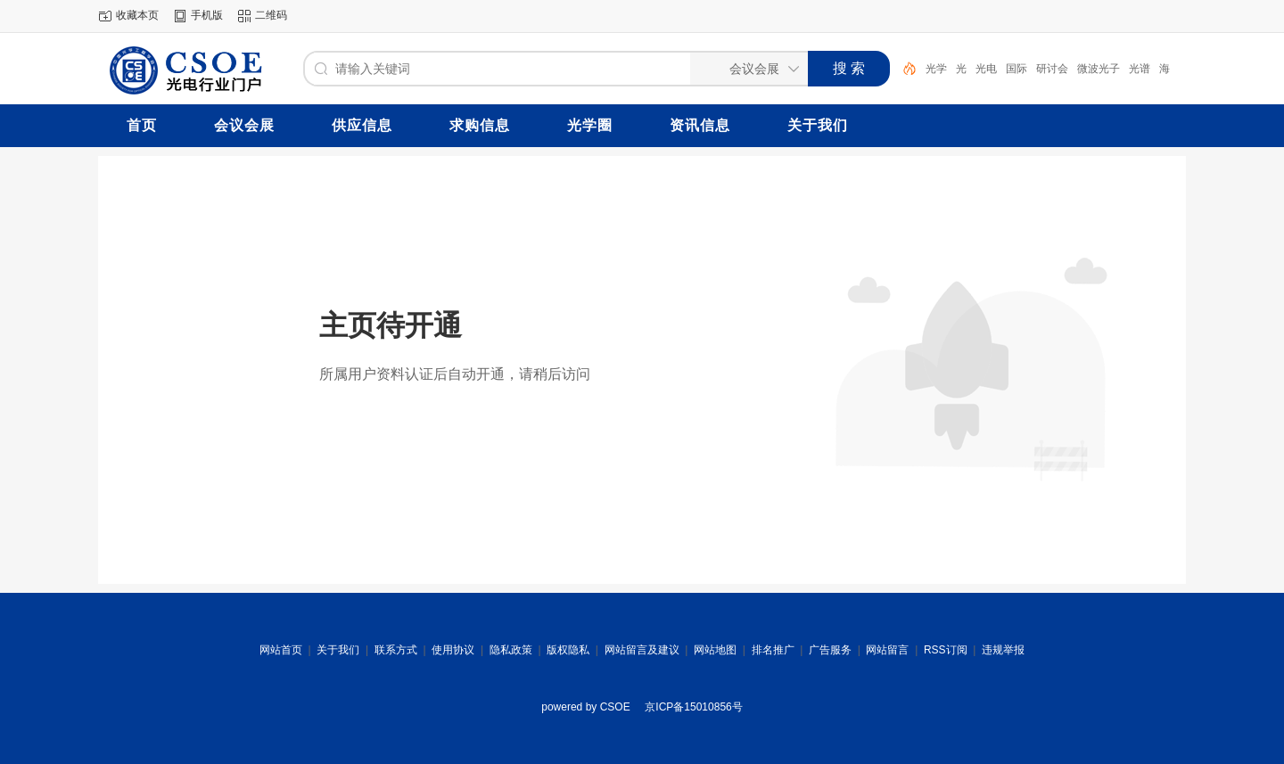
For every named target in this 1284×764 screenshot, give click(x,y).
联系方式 (395, 650)
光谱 (1139, 68)
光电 (986, 68)
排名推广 (773, 650)
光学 (936, 68)
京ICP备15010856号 (693, 707)
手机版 (207, 15)
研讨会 (1052, 68)
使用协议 (453, 650)
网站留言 (887, 650)
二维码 (271, 15)
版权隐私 (568, 650)
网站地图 (715, 650)
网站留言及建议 (642, 650)
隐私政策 (511, 650)
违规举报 (1003, 650)
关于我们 (338, 650)
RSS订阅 (945, 650)
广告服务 (830, 650)
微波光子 (1098, 68)
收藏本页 (137, 15)
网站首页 (280, 650)
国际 (1016, 68)
